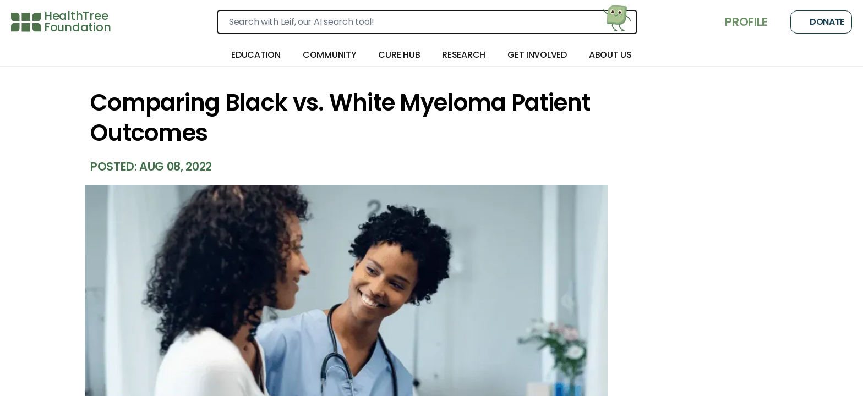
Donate (821, 22)
